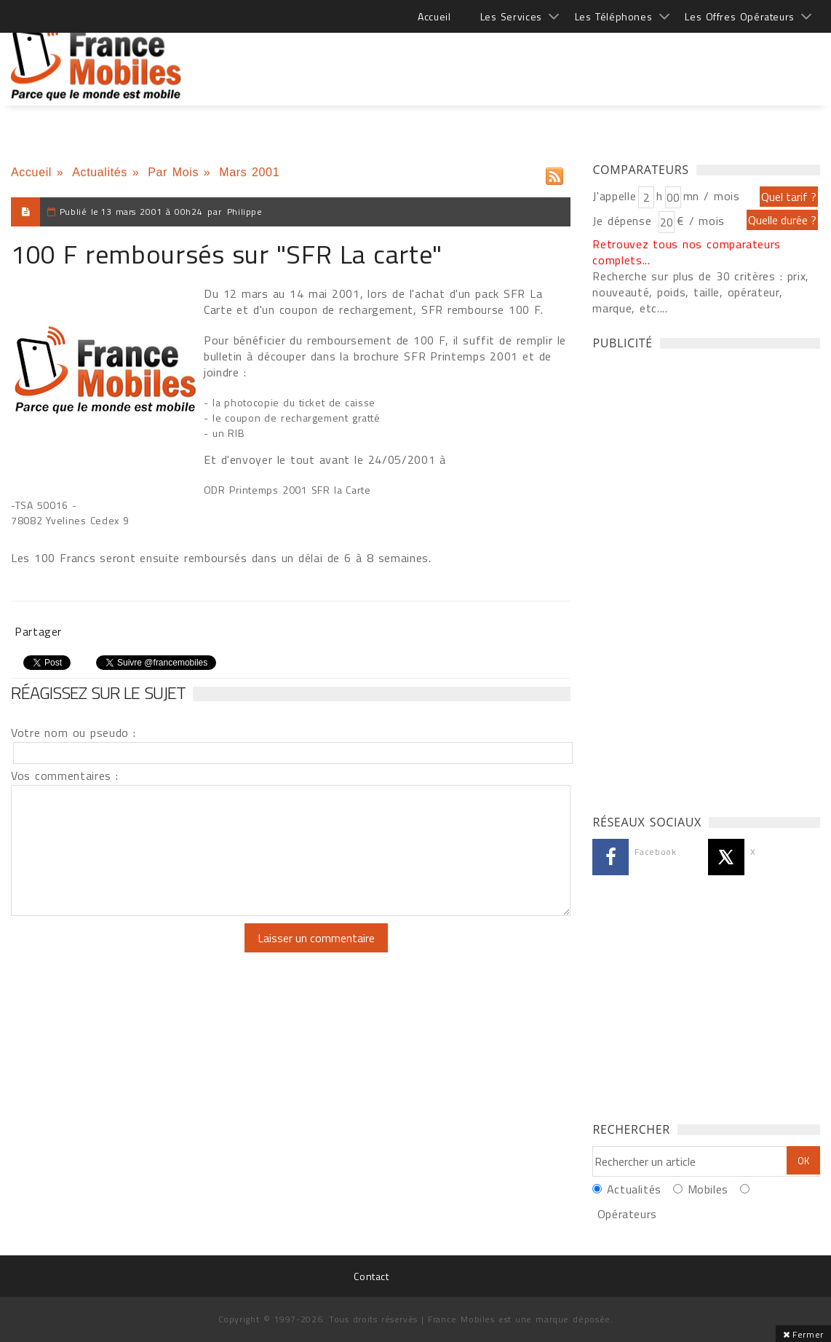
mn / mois (711, 196)
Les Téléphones (614, 16)
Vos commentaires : (65, 775)
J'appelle (614, 196)
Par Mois (173, 172)
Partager (38, 631)
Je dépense (624, 221)
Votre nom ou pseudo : (73, 733)
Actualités (99, 172)
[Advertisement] (555, 58)
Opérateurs (627, 1214)
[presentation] (132, 951)
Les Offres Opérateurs (740, 16)
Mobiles (708, 1189)
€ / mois (701, 221)
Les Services (511, 16)
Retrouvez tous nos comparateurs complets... (686, 252)
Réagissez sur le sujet (98, 692)
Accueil (434, 16)
